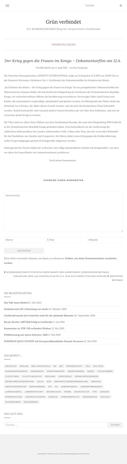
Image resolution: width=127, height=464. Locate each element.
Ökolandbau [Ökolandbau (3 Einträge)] (31, 402)
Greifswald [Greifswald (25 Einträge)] (65, 376)
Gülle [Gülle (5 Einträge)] (40, 381)
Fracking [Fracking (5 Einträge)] (50, 376)
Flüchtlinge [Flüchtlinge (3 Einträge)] (12, 376)
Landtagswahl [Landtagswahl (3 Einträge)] (13, 392)
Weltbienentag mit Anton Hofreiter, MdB (26, 334)
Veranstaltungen (63, 44)
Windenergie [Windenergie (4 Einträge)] (90, 397)
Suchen (115, 425)
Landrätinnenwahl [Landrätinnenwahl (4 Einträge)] (91, 387)
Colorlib (62, 453)
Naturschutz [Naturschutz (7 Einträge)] (54, 392)
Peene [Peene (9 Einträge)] (67, 392)
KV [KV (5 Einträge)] (56, 387)
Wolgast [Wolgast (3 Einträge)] (105, 397)
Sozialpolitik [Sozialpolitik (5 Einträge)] (81, 392)
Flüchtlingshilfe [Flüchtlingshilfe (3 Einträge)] (32, 376)
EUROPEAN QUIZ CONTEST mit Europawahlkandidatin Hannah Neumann (43, 341)
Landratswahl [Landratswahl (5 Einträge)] (69, 387)
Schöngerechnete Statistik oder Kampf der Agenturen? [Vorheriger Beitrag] (56, 272)
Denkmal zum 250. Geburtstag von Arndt (26, 309)
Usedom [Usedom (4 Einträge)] (104, 392)
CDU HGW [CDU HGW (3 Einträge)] (98, 366)
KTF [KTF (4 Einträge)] (50, 387)
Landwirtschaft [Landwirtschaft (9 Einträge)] (34, 392)
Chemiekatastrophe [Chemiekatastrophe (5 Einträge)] (16, 371)
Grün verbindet (63, 21)
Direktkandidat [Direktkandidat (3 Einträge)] (56, 371)
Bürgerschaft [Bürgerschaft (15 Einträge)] (74, 366)
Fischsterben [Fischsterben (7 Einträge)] (105, 371)
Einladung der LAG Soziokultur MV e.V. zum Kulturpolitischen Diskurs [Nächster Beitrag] (68, 278)
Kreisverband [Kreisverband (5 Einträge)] (37, 387)
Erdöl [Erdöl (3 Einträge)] (90, 371)
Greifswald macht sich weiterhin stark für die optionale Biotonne (39, 315)
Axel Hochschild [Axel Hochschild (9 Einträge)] (40, 366)
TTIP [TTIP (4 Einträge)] (95, 392)
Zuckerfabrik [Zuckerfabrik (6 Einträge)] (13, 402)
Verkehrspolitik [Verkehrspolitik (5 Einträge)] (70, 397)
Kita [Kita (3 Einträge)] (49, 381)
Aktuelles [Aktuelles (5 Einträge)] (11, 366)
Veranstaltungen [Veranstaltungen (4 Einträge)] (35, 397)
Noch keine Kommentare (62, 160)
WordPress (84, 453)
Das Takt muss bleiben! (16, 302)
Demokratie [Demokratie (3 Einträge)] (37, 371)
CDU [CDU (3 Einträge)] (88, 366)
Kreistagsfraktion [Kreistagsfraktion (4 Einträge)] (15, 387)
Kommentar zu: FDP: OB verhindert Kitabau (27, 328)
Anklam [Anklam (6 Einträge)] (24, 366)
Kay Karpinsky (81, 67)
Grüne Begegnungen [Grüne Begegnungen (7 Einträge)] (86, 376)
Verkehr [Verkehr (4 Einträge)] (53, 397)
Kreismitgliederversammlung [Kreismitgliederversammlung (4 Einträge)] (71, 381)
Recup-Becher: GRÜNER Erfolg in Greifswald (28, 321)
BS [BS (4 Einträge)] (55, 366)
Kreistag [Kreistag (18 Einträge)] (96, 381)
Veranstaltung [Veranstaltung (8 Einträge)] (13, 397)
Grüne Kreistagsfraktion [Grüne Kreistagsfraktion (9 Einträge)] (19, 381)
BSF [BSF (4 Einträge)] (61, 366)
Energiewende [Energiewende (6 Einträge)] (76, 371)
